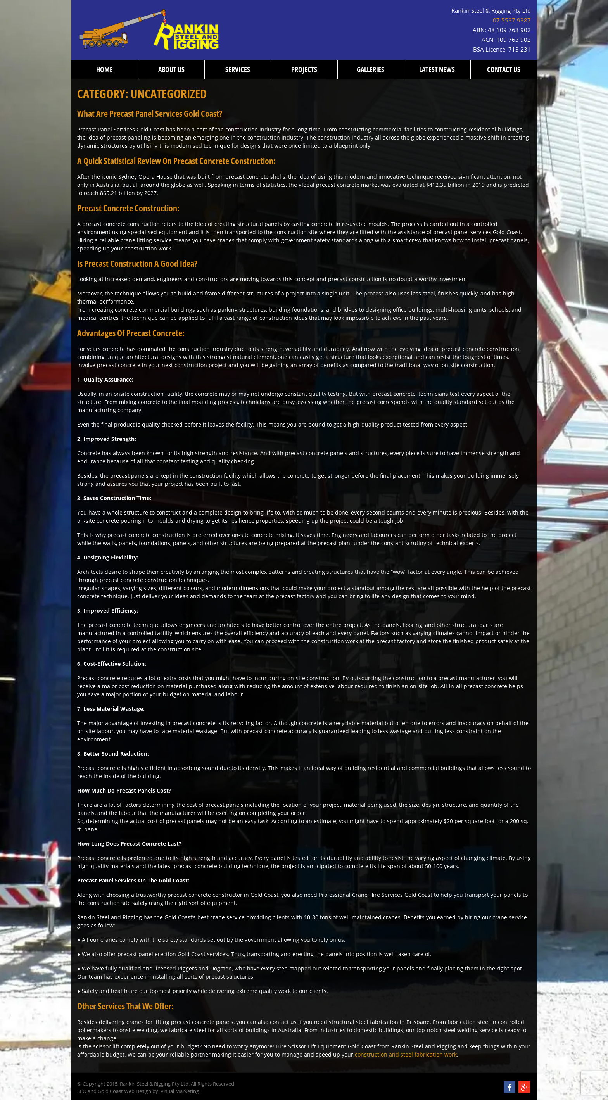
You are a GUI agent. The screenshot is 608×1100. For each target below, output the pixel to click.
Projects (304, 69)
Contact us (503, 69)
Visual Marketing (180, 1091)
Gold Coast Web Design (124, 1091)
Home (104, 69)
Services (237, 69)
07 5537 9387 (512, 20)
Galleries (370, 69)
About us (171, 69)
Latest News (437, 69)
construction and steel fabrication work (406, 1054)
